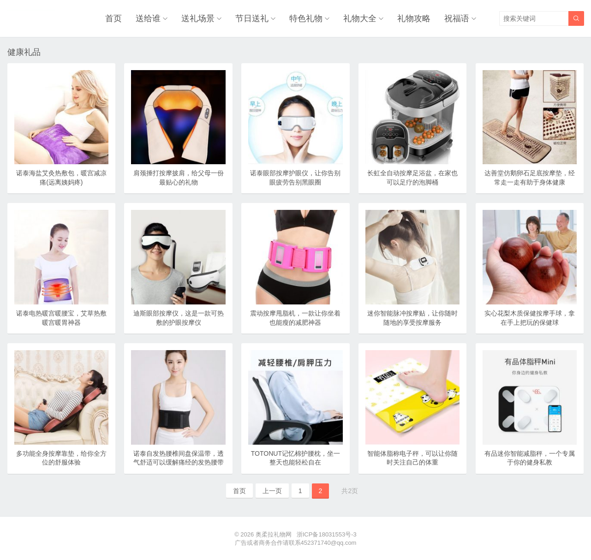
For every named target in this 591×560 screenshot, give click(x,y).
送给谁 (148, 18)
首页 (113, 18)
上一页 (272, 490)
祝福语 (456, 18)
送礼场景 (198, 18)
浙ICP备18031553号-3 (327, 534)
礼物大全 (359, 18)
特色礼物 (305, 18)
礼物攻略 (413, 18)
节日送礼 (252, 18)
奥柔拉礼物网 (274, 534)
